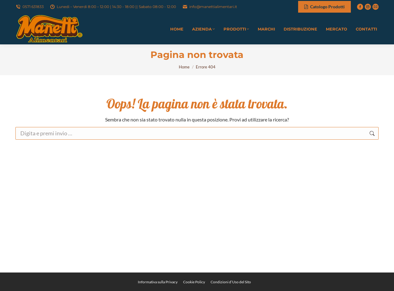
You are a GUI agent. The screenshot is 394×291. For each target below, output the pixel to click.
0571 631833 (29, 7)
